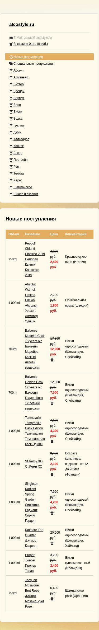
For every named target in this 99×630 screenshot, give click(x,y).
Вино (15, 105)
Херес (15, 180)
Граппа (16, 126)
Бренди (17, 91)
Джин (15, 132)
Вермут (16, 98)
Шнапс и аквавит (23, 194)
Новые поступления (26, 57)
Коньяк (16, 146)
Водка (15, 119)
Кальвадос (19, 139)
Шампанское (20, 187)
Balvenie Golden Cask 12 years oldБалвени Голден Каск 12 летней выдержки (34, 392)
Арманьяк (18, 77)
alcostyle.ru (21, 24)
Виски (15, 112)
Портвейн (18, 160)
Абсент (16, 71)
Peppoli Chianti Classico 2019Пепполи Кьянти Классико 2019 (35, 259)
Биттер (16, 84)
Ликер (15, 153)
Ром (14, 167)
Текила (16, 174)
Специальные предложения (31, 64)
